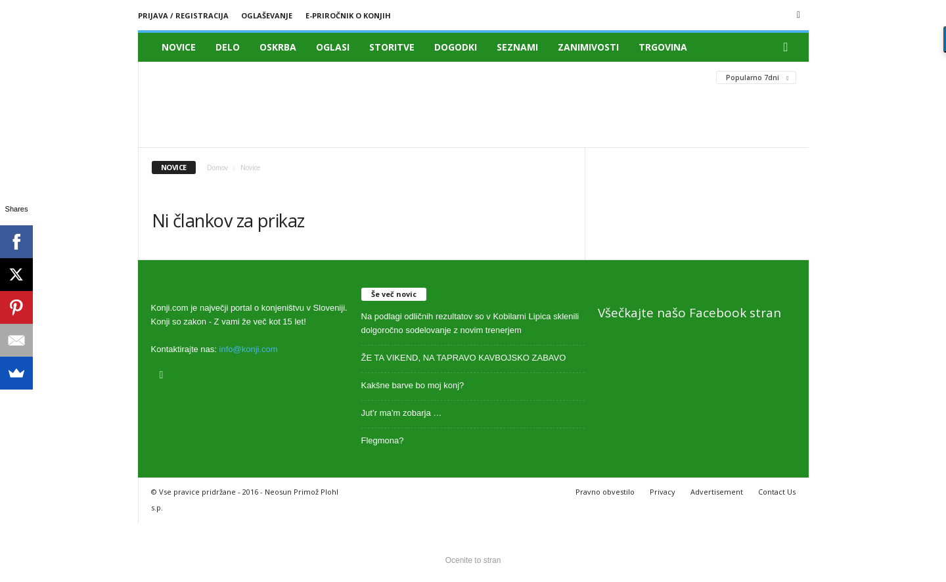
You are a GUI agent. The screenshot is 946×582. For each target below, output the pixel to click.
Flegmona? (382, 440)
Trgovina (663, 47)
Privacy (662, 492)
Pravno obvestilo (605, 492)
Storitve (392, 47)
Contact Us (777, 492)
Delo (227, 47)
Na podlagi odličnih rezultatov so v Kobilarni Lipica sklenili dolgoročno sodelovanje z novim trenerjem (470, 323)
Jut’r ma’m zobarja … (401, 413)
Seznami (517, 47)
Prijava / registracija (183, 15)
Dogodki (455, 47)
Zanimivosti (588, 47)
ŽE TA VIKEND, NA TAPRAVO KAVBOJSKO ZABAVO (463, 358)
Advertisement (716, 492)
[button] (789, 47)
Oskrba (277, 47)
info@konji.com (248, 349)
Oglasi (332, 47)
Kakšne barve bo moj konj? (412, 385)
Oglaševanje (266, 15)
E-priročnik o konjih (348, 15)
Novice (179, 47)
